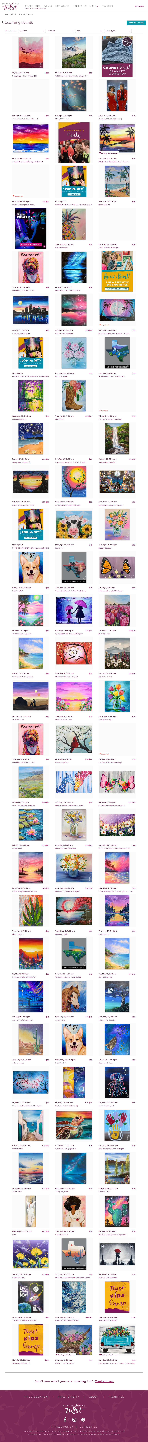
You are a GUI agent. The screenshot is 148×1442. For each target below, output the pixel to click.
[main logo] (10, 3)
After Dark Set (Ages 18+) (108, 1277)
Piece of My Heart (62, 762)
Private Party (68, 1397)
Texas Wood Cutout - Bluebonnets (111, 376)
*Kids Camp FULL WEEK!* (108, 1320)
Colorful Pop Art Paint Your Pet (23, 290)
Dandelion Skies (18, 1277)
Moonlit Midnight (61, 934)
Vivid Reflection (104, 934)
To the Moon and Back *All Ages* (24, 1320)
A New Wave (17, 1192)
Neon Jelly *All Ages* (106, 1106)
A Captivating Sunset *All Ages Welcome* (27, 162)
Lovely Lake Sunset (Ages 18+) (23, 505)
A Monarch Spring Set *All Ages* (110, 591)
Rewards (139, 6)
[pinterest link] (83, 1419)
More (92, 6)
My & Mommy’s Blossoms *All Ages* (111, 1149)
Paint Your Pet (17, 591)
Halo (14, 1234)
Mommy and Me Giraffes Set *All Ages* (69, 805)
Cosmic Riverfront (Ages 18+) (22, 1020)
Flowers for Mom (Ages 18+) (65, 848)
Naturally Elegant (61, 1234)
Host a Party (62, 6)
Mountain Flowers (105, 677)
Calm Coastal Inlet (105, 977)
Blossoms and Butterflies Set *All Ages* (26, 1106)
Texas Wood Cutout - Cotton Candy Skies (70, 591)
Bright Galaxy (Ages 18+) (64, 333)
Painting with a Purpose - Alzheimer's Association (117, 1363)
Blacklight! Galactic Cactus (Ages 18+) (112, 1234)
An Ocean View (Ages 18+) (21, 634)
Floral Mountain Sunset (63, 720)
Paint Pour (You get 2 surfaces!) (23, 205)
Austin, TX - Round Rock (35, 9)
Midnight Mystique (62, 119)
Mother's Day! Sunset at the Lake (24, 891)
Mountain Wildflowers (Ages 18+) (24, 977)
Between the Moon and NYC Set (111, 505)
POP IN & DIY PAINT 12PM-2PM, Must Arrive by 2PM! (73, 205)
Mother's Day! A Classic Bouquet (67, 891)
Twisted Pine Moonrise (107, 1020)
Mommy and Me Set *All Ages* (66, 677)
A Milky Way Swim (61, 1192)
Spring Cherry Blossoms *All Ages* (67, 505)
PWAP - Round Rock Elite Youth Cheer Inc (114, 162)
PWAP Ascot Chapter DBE (65, 1363)
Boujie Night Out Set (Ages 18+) (110, 119)
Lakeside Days (104, 1192)
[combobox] (31, 31)
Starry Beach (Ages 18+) (21, 462)
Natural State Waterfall (107, 462)
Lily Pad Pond (17, 848)
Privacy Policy (62, 1427)
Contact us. (104, 1381)
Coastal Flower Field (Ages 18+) (23, 805)
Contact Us (88, 1427)
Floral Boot (59, 419)
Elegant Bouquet (105, 548)
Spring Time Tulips (105, 720)
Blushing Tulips (104, 634)
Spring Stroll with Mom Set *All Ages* (69, 634)
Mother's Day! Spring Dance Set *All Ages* (114, 848)
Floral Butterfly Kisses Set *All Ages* (112, 805)
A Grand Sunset (18, 1063)
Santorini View (17, 1149)
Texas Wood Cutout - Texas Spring (68, 977)
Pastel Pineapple (61, 247)
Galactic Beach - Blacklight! (109, 247)
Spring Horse (60, 1020)
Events (47, 6)
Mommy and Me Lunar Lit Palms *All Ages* (114, 333)
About (94, 1397)
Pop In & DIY (79, 6)
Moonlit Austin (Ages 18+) (21, 333)
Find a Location (36, 1397)
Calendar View (136, 23)
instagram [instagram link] (74, 1419)
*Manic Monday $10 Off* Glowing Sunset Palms (116, 891)
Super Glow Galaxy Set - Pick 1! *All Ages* (70, 462)
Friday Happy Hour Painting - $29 (24, 76)
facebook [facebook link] (65, 1419)
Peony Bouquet (61, 376)
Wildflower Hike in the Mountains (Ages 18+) (71, 76)
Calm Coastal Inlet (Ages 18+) (22, 677)
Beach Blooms (104, 205)
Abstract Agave (18, 934)
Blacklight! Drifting (105, 1063)
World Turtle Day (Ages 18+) (65, 1149)
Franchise (108, 6)
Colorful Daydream (19, 419)
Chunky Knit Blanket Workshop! (110, 419)
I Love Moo (59, 548)
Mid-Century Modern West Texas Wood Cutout (72, 1277)
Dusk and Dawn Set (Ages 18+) (66, 1106)
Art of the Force (18, 720)
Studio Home (32, 6)
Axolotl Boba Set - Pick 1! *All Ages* (25, 119)
